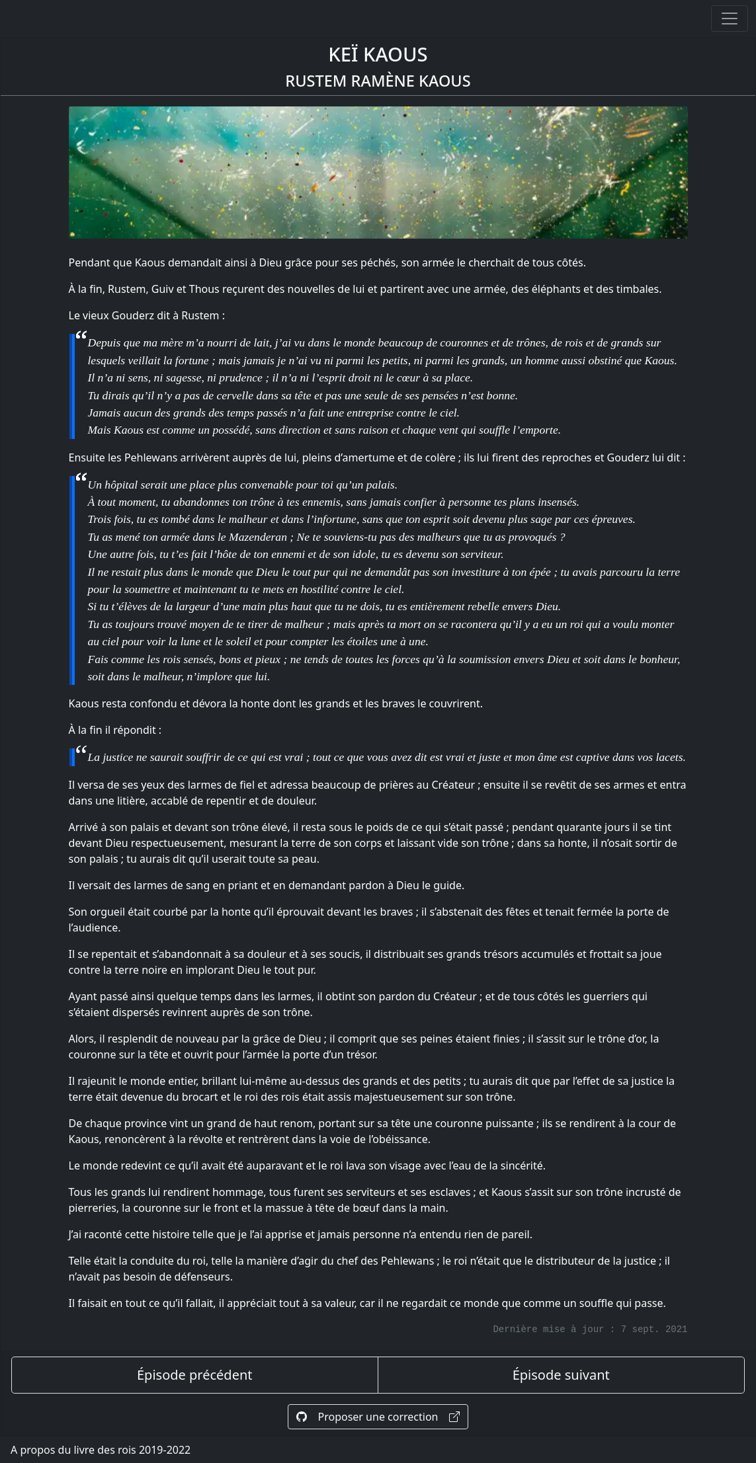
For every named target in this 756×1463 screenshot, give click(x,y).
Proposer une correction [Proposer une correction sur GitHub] (377, 1416)
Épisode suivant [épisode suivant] (561, 1375)
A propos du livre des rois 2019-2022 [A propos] (100, 1450)
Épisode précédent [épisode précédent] (195, 1375)
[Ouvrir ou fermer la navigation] (729, 18)
